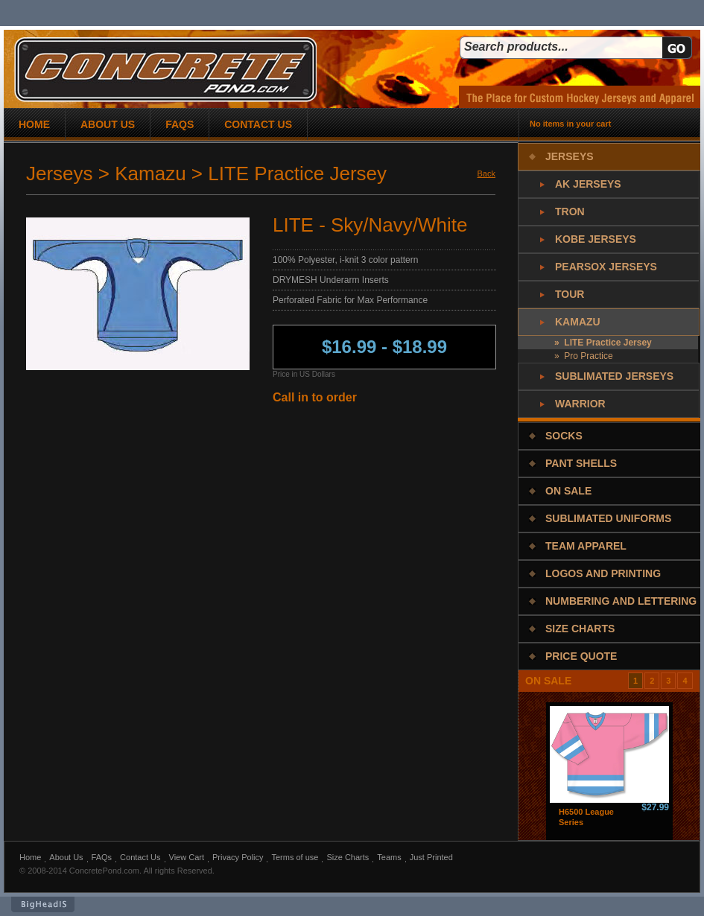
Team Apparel (586, 546)
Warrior (580, 404)
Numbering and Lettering (621, 601)
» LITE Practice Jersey (603, 342)
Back (486, 173)
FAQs (102, 857)
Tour (569, 294)
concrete (165, 69)
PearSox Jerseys (606, 267)
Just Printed (431, 857)
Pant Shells (581, 463)
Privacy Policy (237, 857)
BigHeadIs (42, 904)
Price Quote (581, 656)
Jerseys (569, 156)
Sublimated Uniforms (608, 518)
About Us (66, 857)
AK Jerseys (588, 184)
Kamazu (577, 322)
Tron (570, 211)
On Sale (568, 491)
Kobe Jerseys (595, 239)
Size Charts (580, 628)
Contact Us (140, 857)
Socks (564, 436)
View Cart (186, 857)
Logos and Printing (603, 573)
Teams (389, 857)
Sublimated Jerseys (614, 376)
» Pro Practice (583, 356)
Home (30, 857)
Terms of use (294, 857)
